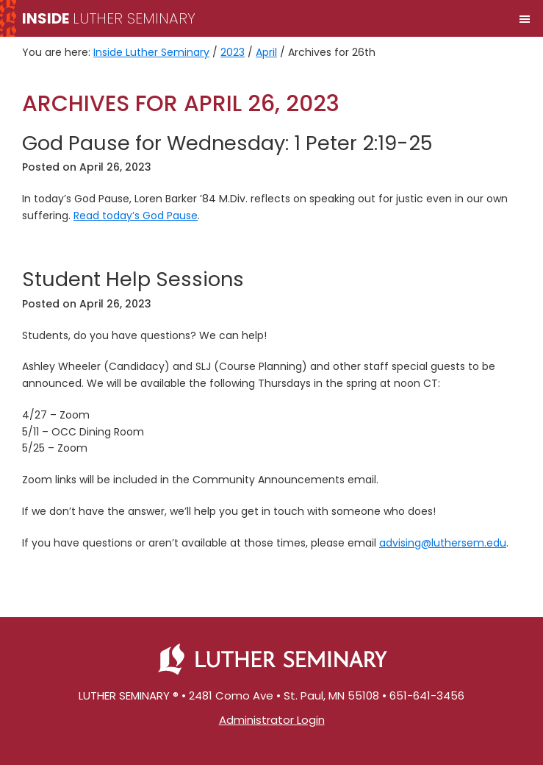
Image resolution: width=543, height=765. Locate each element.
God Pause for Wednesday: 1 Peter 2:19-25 (227, 143)
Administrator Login (272, 719)
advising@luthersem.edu (442, 543)
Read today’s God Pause (135, 215)
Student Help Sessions (133, 279)
